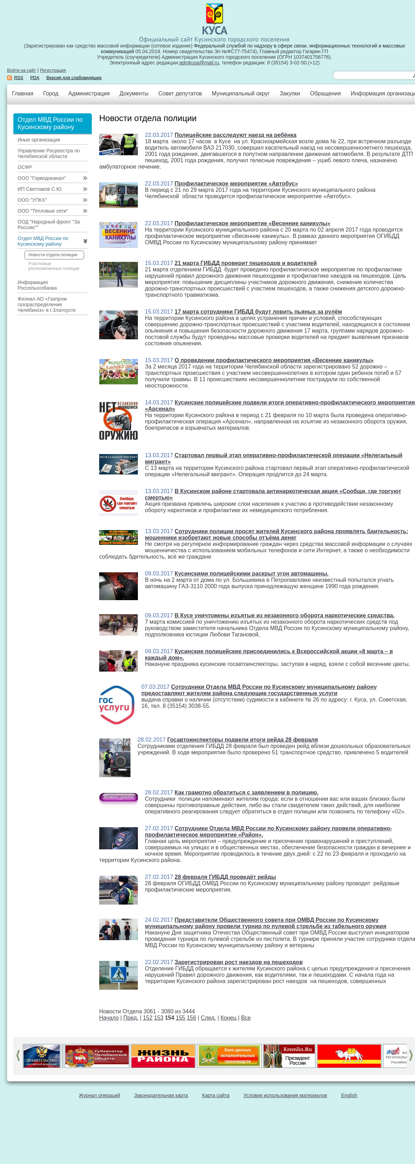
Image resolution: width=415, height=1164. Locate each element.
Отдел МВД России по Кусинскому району (43, 241)
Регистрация (53, 70)
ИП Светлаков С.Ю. (40, 189)
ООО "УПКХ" (32, 200)
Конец (228, 1018)
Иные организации (39, 140)
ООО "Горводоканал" (42, 178)
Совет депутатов (180, 93)
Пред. (131, 1018)
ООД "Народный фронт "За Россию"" (49, 224)
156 (191, 1018)
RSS (18, 77)
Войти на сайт (21, 70)
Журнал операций (99, 1095)
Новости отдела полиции (52, 254)
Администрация (89, 93)
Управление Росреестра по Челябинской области (49, 153)
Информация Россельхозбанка (37, 285)
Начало (109, 1018)
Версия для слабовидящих (74, 77)
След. (208, 1018)
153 (159, 1018)
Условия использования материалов (285, 1095)
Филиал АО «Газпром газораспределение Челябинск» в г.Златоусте (47, 304)
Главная (22, 93)
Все (246, 1018)
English (349, 1095)
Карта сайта (216, 1095)
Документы (134, 93)
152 (148, 1018)
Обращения (325, 93)
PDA (34, 77)
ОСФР (25, 167)
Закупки (290, 93)
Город (50, 93)
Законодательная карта (161, 1095)
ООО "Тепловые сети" (43, 211)
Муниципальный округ (241, 93)
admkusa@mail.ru (199, 62)
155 (180, 1018)
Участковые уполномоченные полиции (53, 266)
